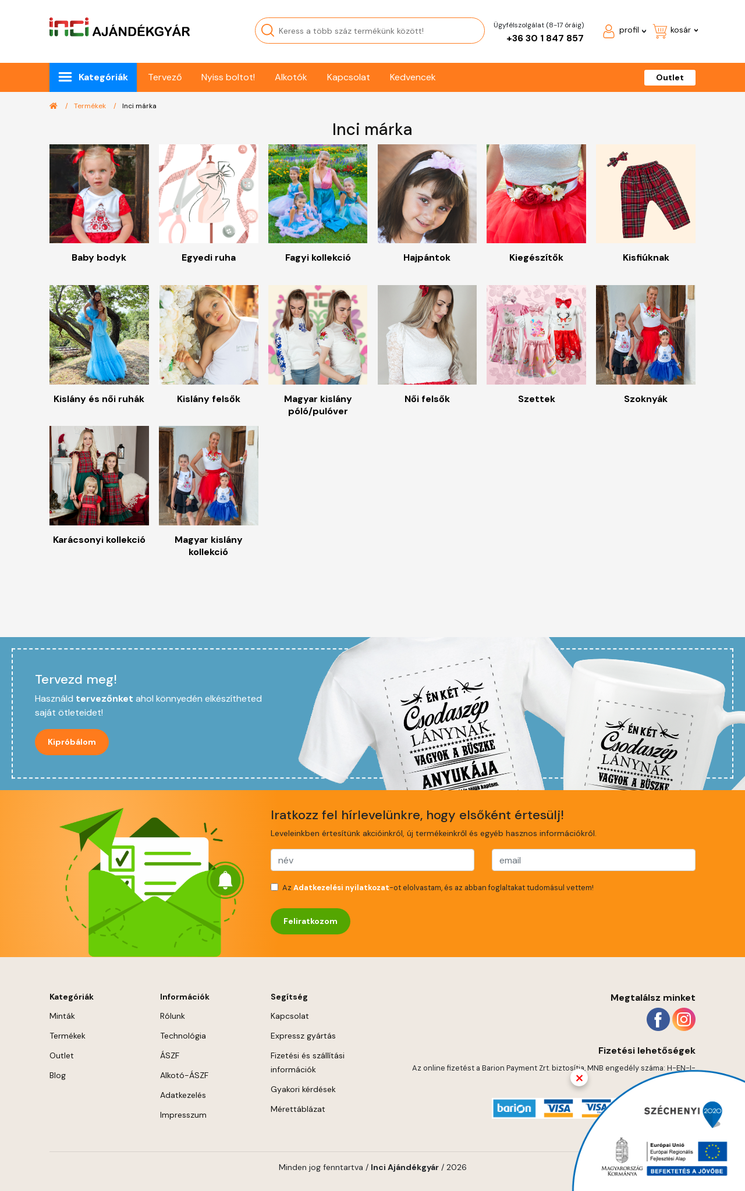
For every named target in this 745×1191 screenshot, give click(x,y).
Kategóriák (103, 77)
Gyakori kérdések (303, 1089)
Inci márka (139, 106)
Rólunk (172, 1016)
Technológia (183, 1035)
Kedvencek (413, 77)
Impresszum (183, 1115)
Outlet (670, 77)
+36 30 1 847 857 (545, 38)
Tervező (165, 77)
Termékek (90, 106)
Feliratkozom (310, 921)
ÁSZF (169, 1055)
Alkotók (291, 77)
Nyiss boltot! (228, 77)
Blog (57, 1075)
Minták (62, 1016)
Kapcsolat (348, 77)
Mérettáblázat (298, 1109)
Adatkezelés (183, 1095)
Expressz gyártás (303, 1035)
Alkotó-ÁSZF (184, 1075)
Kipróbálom (72, 742)
